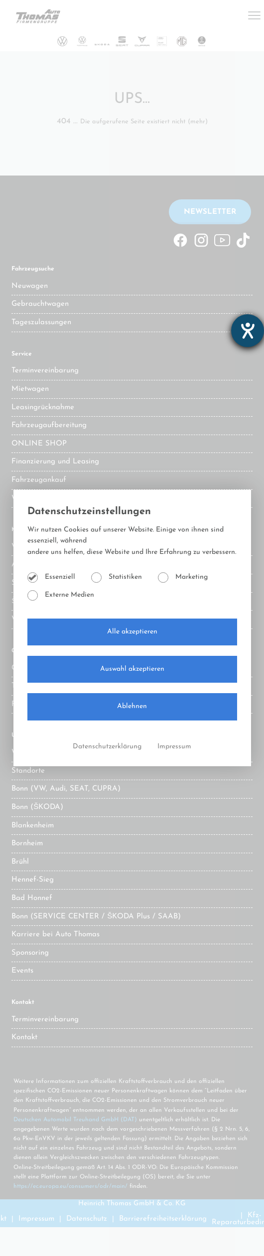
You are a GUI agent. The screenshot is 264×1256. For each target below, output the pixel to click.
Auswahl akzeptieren (132, 669)
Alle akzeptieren (132, 631)
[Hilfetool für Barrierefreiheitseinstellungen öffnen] (247, 330)
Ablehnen (132, 706)
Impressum (174, 746)
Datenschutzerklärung (108, 746)
